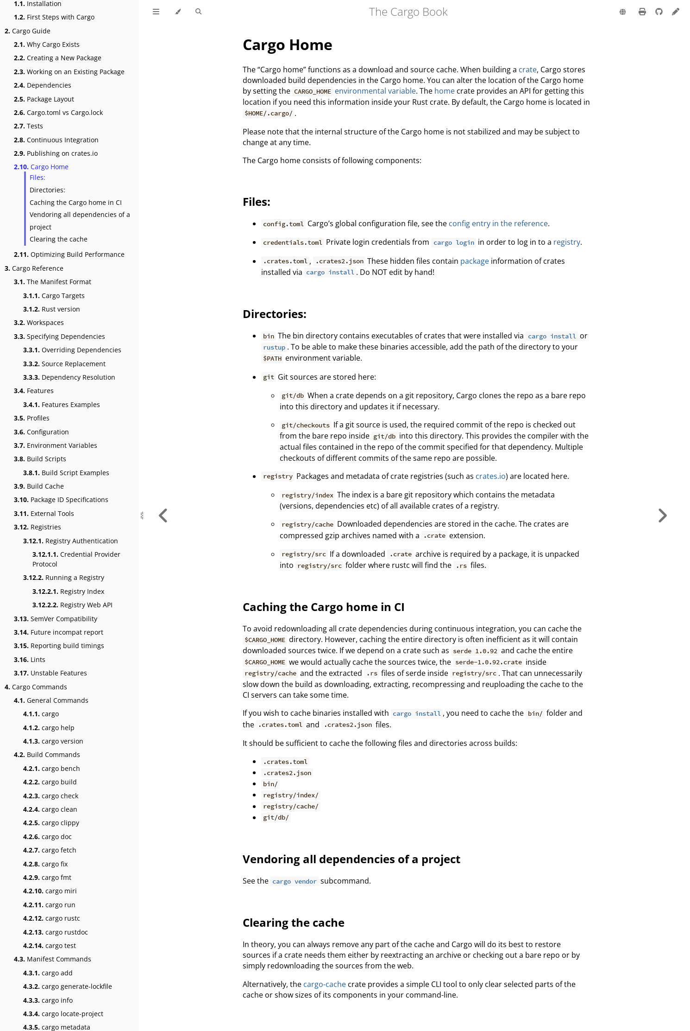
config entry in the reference (498, 223)
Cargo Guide (27, 30)
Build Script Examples (66, 472)
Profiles (32, 418)
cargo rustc (51, 918)
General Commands (51, 700)
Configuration (41, 431)
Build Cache (39, 486)
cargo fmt (47, 877)
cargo (41, 713)
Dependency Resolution (69, 377)
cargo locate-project (63, 1013)
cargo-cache (324, 984)
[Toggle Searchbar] (198, 12)
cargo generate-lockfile (67, 986)
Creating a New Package (57, 57)
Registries (37, 526)
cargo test (49, 945)
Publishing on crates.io (56, 153)
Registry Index (68, 591)
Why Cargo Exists (47, 44)
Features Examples (61, 404)
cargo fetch (49, 850)
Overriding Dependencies (72, 349)
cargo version (53, 741)
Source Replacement (64, 363)
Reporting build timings (59, 645)
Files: (37, 177)
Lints (29, 659)
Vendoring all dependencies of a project (80, 220)
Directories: (47, 189)
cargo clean (50, 809)
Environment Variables (55, 445)
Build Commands (47, 754)
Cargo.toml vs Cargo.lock (58, 112)
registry (566, 242)
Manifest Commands (52, 959)
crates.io (491, 476)
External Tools (44, 513)
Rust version (51, 309)
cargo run (49, 904)
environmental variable (375, 91)
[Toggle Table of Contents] (156, 12)
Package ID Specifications (61, 499)
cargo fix (45, 863)
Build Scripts (40, 458)
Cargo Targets (54, 295)
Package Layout (44, 99)
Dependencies (42, 85)
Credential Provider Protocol (76, 559)
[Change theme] (177, 12)
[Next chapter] (662, 515)
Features (34, 390)
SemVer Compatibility (55, 618)
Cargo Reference (34, 268)
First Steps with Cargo (54, 17)
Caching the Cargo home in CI (76, 202)
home (444, 91)
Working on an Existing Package (69, 71)
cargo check (50, 795)
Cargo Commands (36, 686)
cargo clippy (51, 822)
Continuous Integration (56, 139)
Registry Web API (72, 604)
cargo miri (50, 890)
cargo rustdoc (55, 932)
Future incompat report (58, 632)
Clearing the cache (59, 239)
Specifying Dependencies (59, 336)
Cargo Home (41, 166)
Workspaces (39, 322)
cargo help (49, 727)
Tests (28, 125)
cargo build (50, 781)
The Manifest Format (52, 281)
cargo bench (51, 768)
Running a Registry (63, 577)
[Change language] (622, 12)
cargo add (48, 972)
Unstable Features (50, 672)
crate (528, 69)
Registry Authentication (70, 540)
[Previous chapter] (163, 515)
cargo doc (47, 836)
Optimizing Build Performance (69, 254)
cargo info (48, 1000)
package (474, 261)
